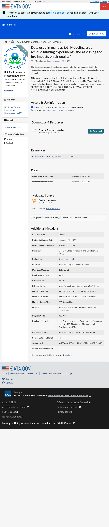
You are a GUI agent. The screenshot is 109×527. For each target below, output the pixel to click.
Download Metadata (46, 203)
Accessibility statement (14, 407)
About (5, 374)
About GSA (7, 402)
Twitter (8, 139)
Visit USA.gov (65, 423)
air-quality (37, 217)
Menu (104, 6)
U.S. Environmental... (28, 41)
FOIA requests (9, 411)
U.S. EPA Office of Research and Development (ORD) (13, 110)
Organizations (96, 33)
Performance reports (67, 407)
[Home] (16, 6)
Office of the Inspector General (72, 402)
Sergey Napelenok (12, 127)
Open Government (17, 374)
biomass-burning (52, 217)
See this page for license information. (58, 110)
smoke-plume (81, 217)
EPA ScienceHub (53, 208)
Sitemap (44, 374)
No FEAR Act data (11, 416)
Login (70, 374)
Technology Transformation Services (68, 395)
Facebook (8, 143)
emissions (67, 217)
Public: (37, 107)
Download (96, 131)
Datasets (80, 33)
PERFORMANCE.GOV (57, 374)
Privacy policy (64, 411)
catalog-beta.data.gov (59, 12)
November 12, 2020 (61, 61)
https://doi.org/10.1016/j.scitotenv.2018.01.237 (53, 156)
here (69, 355)
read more (8, 90)
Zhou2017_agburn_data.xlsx (51, 130)
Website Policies (32, 374)
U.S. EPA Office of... (53, 41)
